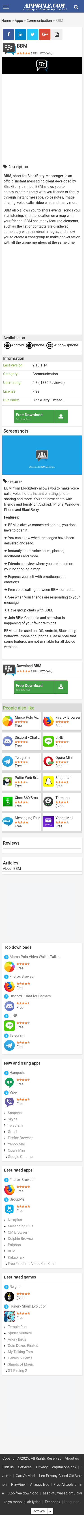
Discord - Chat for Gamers (28, 737)
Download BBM (29, 666)
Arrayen (39, 1511)
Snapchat (63, 778)
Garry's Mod (25, 1476)
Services (25, 1467)
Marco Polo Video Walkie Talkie (28, 717)
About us (72, 1458)
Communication (39, 21)
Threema (63, 798)
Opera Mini (64, 758)
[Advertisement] (42, 118)
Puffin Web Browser (28, 778)
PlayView (18, 1484)
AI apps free (39, 1484)
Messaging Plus (27, 818)
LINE (59, 737)
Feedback (52, 1502)
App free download (23, 1493)
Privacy (42, 1467)
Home (6, 21)
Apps (19, 21)
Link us (8, 1467)
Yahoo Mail (64, 818)
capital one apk (64, 1467)
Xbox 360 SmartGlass (28, 798)
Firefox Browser (68, 717)
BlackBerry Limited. (47, 400)
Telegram (22, 758)
